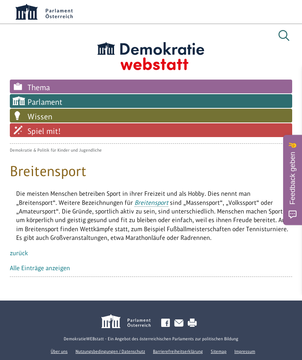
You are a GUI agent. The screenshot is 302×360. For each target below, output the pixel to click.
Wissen (40, 116)
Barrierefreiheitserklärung (178, 351)
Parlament (45, 102)
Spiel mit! (44, 131)
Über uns (59, 351)
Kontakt (180, 323)
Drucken (194, 323)
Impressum (244, 351)
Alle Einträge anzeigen (40, 268)
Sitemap (218, 351)
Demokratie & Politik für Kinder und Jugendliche (56, 150)
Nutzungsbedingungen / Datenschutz (110, 351)
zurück (19, 253)
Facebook (167, 323)
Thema (39, 87)
